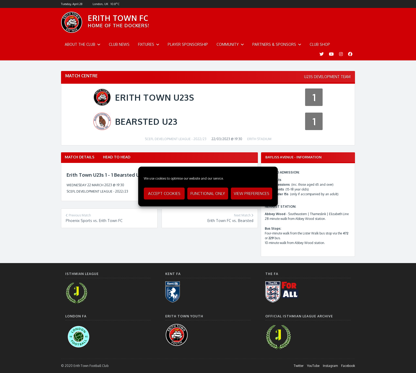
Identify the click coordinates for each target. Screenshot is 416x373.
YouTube (313, 366)
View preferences (251, 193)
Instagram (330, 366)
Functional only (207, 193)
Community (227, 44)
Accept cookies (164, 193)
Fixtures (146, 44)
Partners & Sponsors (274, 44)
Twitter (299, 366)
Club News (119, 44)
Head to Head (116, 157)
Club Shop (320, 44)
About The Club (80, 44)
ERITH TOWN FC (118, 18)
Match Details (79, 157)
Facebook (348, 366)
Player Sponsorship (188, 44)
